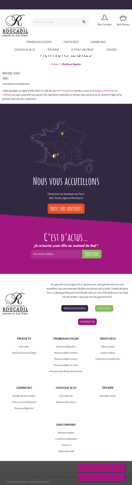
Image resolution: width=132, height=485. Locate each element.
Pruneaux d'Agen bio (66, 346)
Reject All (101, 468)
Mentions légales (66, 433)
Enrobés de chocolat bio (24, 396)
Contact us (66, 445)
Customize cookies (39, 480)
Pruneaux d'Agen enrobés (66, 353)
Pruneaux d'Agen (38, 42)
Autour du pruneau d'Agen (24, 353)
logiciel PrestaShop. (63, 90)
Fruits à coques (108, 346)
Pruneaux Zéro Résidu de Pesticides (66, 371)
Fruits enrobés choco (66, 402)
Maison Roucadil (75, 308)
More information (16, 480)
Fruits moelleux (108, 353)
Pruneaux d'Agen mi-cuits (66, 365)
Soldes (112, 49)
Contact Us (87, 321)
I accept (102, 477)
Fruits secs (71, 42)
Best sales (24, 346)
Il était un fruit (82, 49)
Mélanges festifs (108, 396)
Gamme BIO (98, 42)
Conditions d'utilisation (66, 439)
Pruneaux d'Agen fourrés (66, 359)
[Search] (55, 22)
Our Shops (104, 308)
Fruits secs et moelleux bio (108, 359)
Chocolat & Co (24, 49)
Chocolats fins (66, 396)
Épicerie (53, 49)
